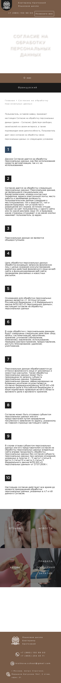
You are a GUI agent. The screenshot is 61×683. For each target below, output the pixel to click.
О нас (28, 78)
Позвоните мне (44, 14)
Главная (10, 100)
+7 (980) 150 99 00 (20, 13)
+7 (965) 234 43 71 (33, 656)
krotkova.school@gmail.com (33, 663)
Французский (27, 88)
